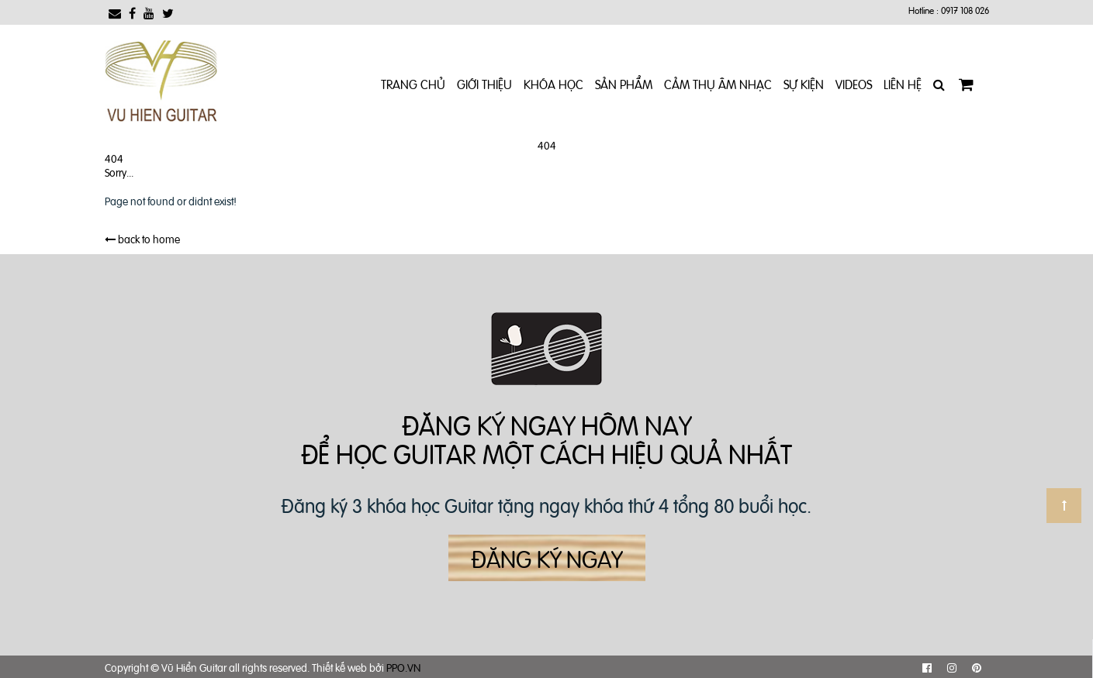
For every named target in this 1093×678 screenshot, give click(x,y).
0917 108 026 (965, 10)
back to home (142, 238)
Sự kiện (803, 83)
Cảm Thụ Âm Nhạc (718, 83)
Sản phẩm (623, 83)
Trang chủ (413, 83)
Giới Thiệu (484, 83)
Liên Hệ (903, 83)
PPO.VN (403, 666)
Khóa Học (553, 83)
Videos (853, 83)
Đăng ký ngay (547, 557)
